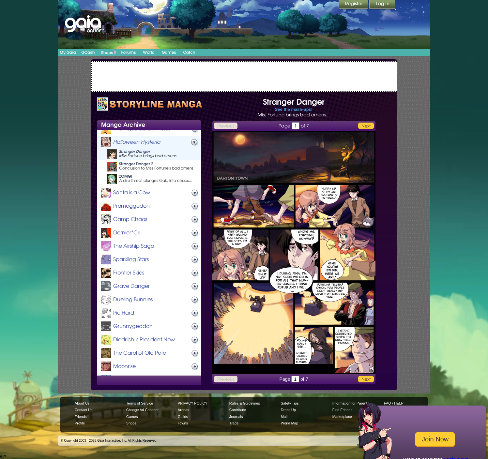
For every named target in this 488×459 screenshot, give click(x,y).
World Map (289, 423)
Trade (233, 423)
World (149, 52)
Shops (108, 52)
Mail (284, 417)
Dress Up (288, 410)
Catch (189, 52)
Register (354, 5)
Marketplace (342, 417)
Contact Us (84, 410)
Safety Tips (290, 403)
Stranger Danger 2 (136, 163)
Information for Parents (350, 403)
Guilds (183, 417)
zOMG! (125, 176)
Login (382, 5)
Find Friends (342, 410)
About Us (82, 403)
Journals (236, 417)
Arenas (183, 410)
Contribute (237, 410)
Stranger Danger (134, 151)
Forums (128, 52)
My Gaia (68, 52)
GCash (88, 52)
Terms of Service (139, 403)
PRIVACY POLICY (192, 403)
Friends (81, 417)
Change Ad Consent (142, 410)
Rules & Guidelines (244, 403)
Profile (80, 423)
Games (169, 52)
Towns (183, 423)
